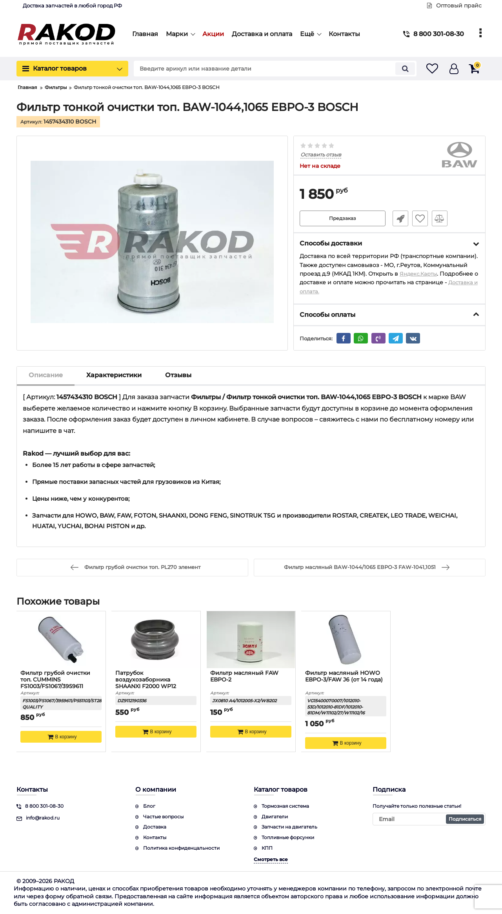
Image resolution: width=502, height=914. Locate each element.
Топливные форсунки (288, 837)
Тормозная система (285, 806)
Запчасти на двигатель (289, 827)
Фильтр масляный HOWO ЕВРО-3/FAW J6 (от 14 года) (344, 676)
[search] (266, 68)
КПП (267, 848)
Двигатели (275, 817)
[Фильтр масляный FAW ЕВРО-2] (251, 640)
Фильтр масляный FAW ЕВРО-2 (245, 676)
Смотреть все (271, 859)
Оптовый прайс (454, 5)
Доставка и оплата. (327, 291)
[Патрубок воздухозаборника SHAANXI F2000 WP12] (156, 640)
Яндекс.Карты (420, 273)
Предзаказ (342, 218)
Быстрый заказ (397, 218)
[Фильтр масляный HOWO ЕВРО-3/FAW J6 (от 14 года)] (346, 640)
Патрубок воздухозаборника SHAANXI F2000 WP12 (146, 680)
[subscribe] (429, 819)
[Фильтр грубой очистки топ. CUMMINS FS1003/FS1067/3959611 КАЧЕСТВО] (61, 640)
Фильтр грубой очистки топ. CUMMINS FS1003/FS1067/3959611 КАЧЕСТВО (56, 683)
